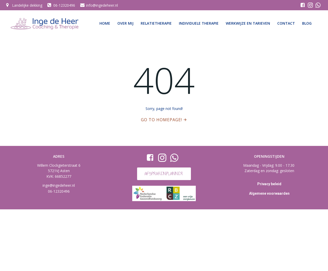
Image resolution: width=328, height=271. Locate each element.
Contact (286, 23)
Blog (307, 23)
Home (104, 23)
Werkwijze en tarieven (248, 23)
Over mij (125, 23)
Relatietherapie (156, 23)
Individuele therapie (199, 23)
